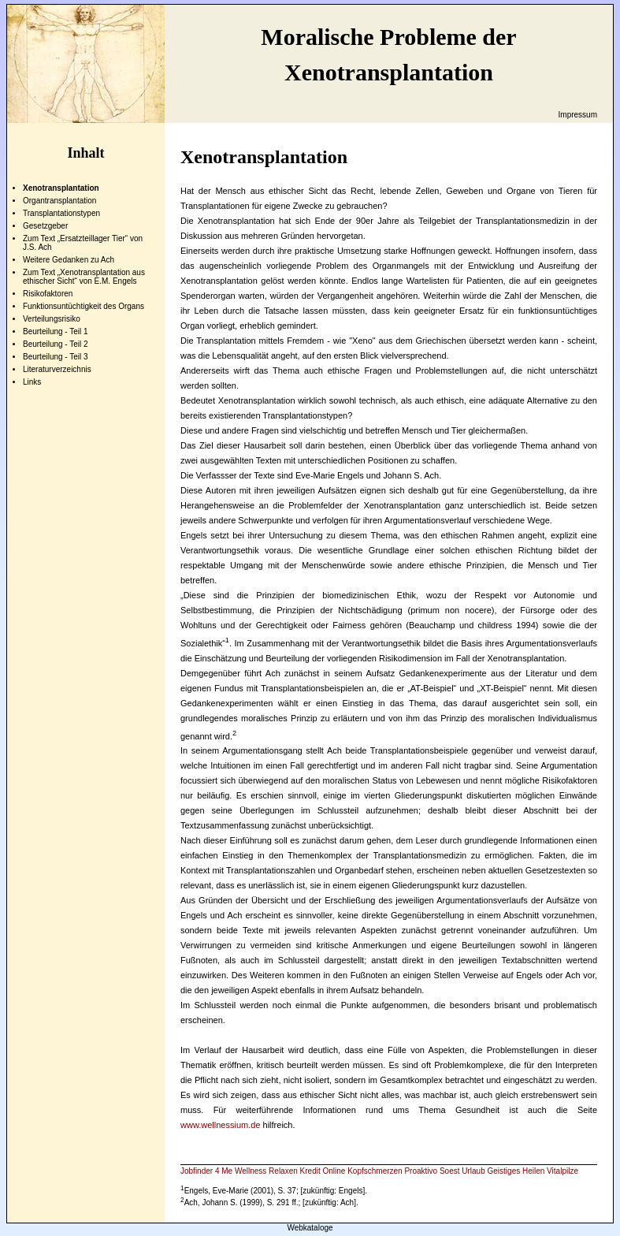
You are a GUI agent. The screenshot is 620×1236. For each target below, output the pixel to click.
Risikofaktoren (47, 293)
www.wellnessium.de (220, 1125)
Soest (450, 1171)
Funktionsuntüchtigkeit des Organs (83, 306)
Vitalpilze (562, 1171)
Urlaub (473, 1171)
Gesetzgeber (45, 226)
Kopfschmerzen (374, 1171)
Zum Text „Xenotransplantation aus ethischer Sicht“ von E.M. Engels (84, 276)
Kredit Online (323, 1171)
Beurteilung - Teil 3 (55, 356)
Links (32, 382)
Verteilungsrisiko (51, 319)
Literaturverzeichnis (57, 369)
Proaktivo (420, 1171)
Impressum (578, 114)
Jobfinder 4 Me (206, 1171)
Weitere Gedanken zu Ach (68, 259)
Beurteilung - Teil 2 (55, 344)
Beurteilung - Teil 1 (55, 331)
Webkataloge (309, 1227)
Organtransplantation (59, 200)
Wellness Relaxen (266, 1171)
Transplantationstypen (61, 213)
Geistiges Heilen (516, 1171)
